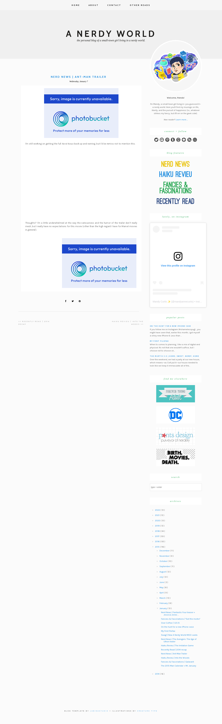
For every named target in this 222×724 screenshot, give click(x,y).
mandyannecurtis (183, 301)
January (163, 608)
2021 (157, 515)
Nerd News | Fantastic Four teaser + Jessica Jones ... (178, 613)
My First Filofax (159, 341)
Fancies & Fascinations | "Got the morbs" (180, 619)
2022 (158, 510)
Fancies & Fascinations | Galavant (177, 662)
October (163, 561)
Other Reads (140, 5)
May (161, 587)
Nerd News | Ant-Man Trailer (174, 653)
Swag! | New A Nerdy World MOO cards (179, 635)
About (94, 5)
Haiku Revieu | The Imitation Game (177, 645)
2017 (157, 536)
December (164, 550)
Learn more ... (181, 119)
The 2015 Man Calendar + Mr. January (178, 666)
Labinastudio (99, 711)
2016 (157, 541)
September (165, 566)
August (163, 572)
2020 (158, 520)
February (163, 603)
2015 (157, 547)
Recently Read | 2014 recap (174, 649)
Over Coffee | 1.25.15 (170, 623)
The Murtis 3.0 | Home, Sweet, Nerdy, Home (174, 356)
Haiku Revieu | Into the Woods (175, 658)
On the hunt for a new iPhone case (170, 326)
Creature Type (147, 711)
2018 (157, 531)
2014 (157, 674)
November (164, 556)
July (161, 577)
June (161, 582)
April (161, 592)
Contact (114, 5)
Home (76, 5)
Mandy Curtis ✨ (162, 301)
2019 (157, 526)
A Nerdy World (111, 34)
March (162, 598)
